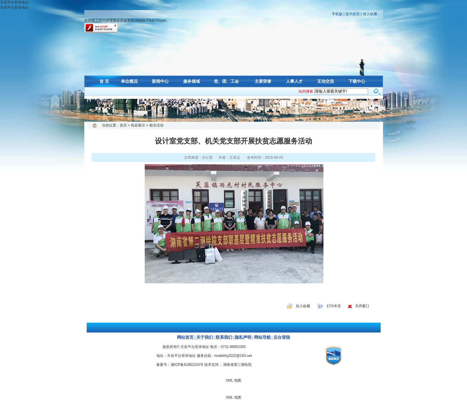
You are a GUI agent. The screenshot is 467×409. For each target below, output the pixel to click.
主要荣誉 (263, 81)
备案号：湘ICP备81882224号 (179, 365)
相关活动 (156, 125)
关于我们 (204, 337)
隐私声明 (243, 337)
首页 (123, 125)
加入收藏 (370, 14)
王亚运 (234, 157)
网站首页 (185, 337)
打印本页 (334, 306)
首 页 (104, 81)
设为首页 (352, 14)
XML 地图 (233, 110)
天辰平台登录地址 (14, 2)
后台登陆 (281, 337)
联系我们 (224, 337)
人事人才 (294, 81)
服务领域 (191, 81)
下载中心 (356, 81)
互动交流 (325, 81)
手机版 (337, 14)
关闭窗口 (362, 306)
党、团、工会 (226, 81)
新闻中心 (160, 81)
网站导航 (262, 337)
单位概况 (129, 81)
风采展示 (138, 125)
